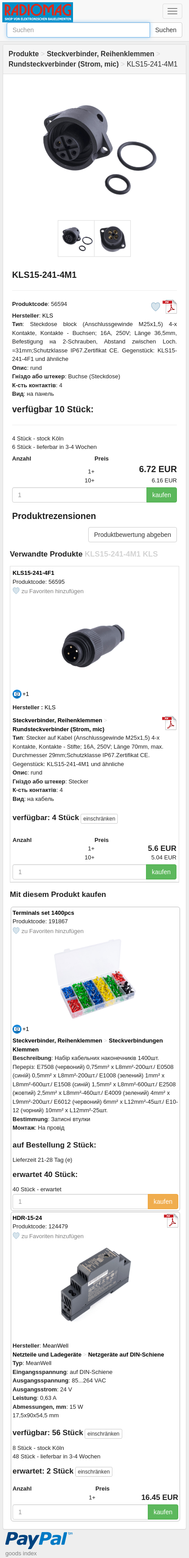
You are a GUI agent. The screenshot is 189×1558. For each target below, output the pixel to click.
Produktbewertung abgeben (132, 534)
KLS (47, 315)
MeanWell (56, 1345)
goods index (21, 1553)
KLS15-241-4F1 (33, 573)
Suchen (165, 30)
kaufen (161, 494)
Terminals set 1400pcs (43, 912)
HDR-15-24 (27, 1218)
